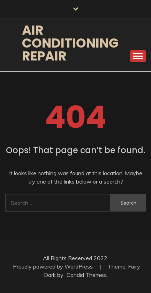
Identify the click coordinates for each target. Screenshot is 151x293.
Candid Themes (86, 274)
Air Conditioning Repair (70, 43)
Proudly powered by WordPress (53, 266)
